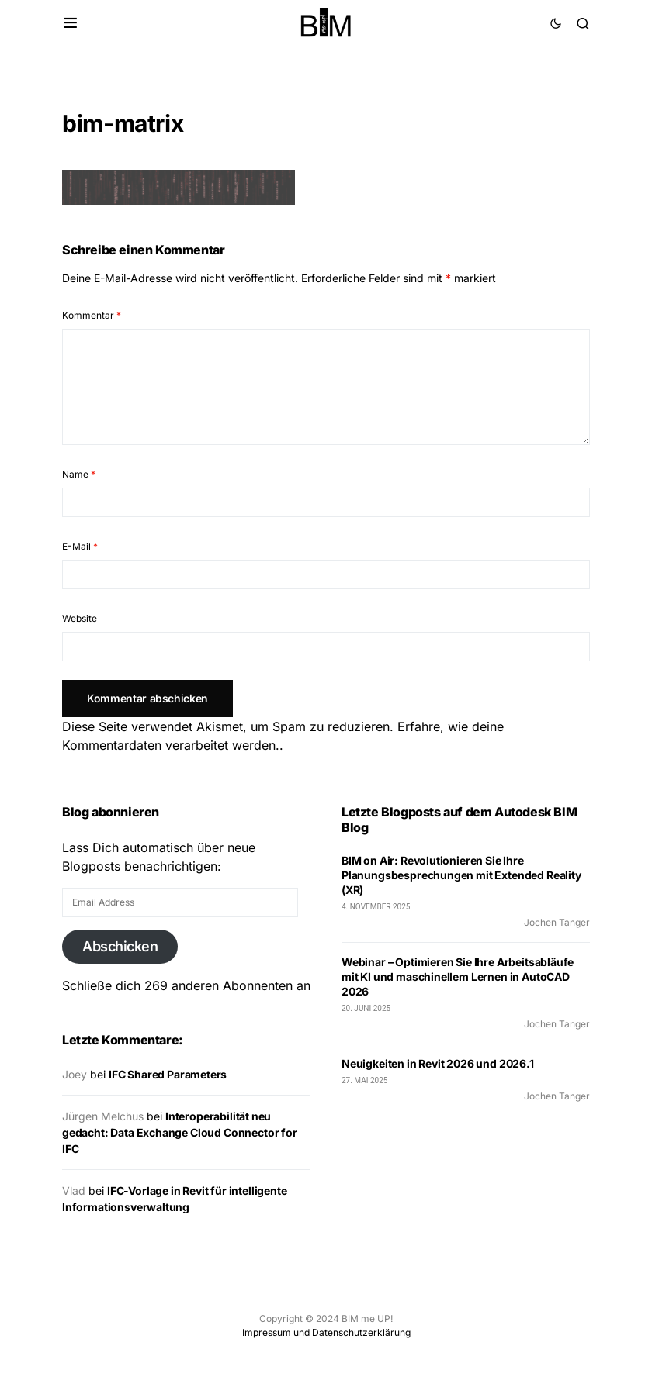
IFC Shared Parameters (168, 1074)
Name (78, 474)
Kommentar (91, 315)
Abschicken (120, 946)
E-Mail (80, 546)
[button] (70, 23)
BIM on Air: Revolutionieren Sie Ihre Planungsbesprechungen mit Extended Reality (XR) (461, 875)
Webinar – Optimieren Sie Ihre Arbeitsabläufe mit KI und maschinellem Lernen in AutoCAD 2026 (458, 976)
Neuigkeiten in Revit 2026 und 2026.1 (438, 1063)
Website (79, 618)
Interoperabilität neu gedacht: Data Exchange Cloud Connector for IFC (179, 1132)
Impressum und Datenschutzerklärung (326, 1332)
